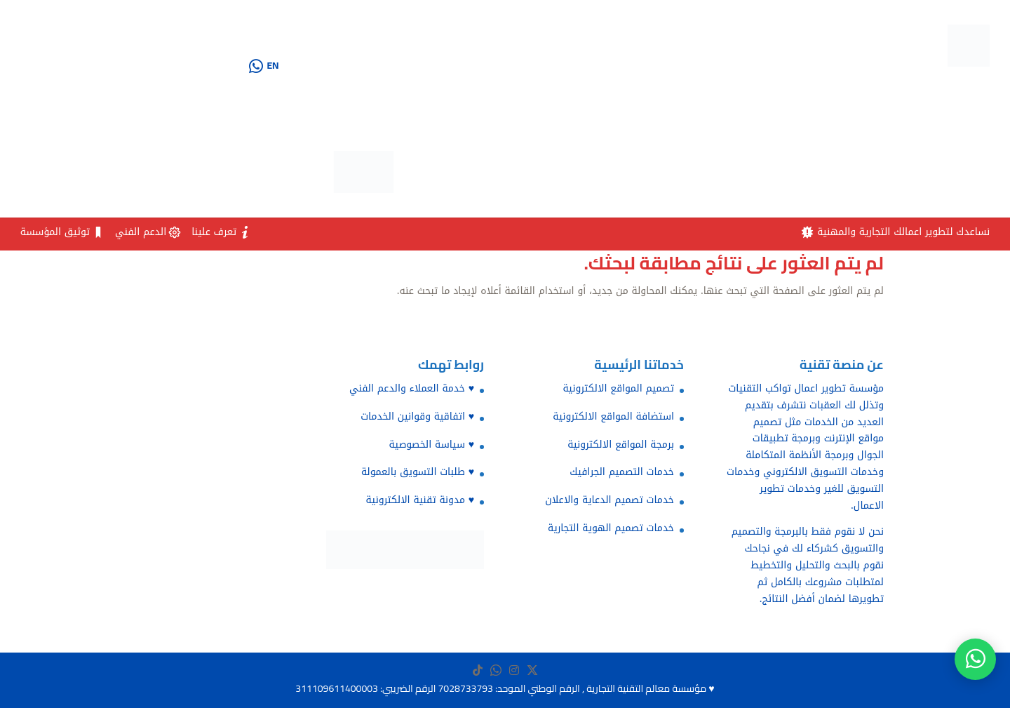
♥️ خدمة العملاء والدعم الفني (411, 388)
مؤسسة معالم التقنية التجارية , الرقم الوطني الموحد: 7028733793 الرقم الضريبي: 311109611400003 (500, 688)
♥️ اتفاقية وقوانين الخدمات (417, 416)
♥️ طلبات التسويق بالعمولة (417, 471)
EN (272, 65)
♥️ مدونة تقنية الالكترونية (420, 499)
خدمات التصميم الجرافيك (622, 471)
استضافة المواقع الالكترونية (613, 416)
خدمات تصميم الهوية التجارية (611, 528)
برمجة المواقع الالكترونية (620, 444)
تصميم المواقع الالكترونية (618, 388)
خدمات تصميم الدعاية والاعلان (609, 499)
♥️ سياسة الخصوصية (431, 444)
